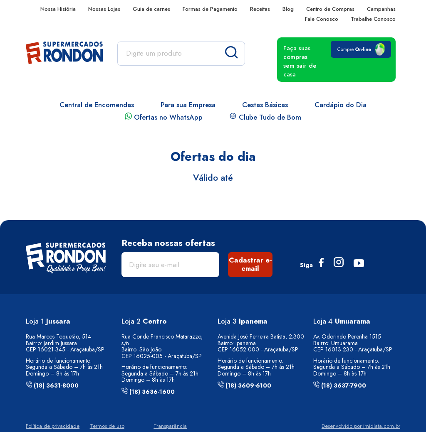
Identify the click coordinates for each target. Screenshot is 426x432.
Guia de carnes (151, 9)
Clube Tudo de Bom (265, 117)
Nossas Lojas (104, 9)
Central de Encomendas (96, 105)
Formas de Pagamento (210, 9)
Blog (288, 9)
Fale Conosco (321, 19)
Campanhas (381, 9)
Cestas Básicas (265, 105)
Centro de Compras (330, 9)
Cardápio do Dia (341, 105)
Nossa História (58, 9)
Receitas (260, 9)
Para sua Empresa (188, 105)
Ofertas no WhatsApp (164, 117)
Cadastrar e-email (250, 264)
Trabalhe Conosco (373, 19)
